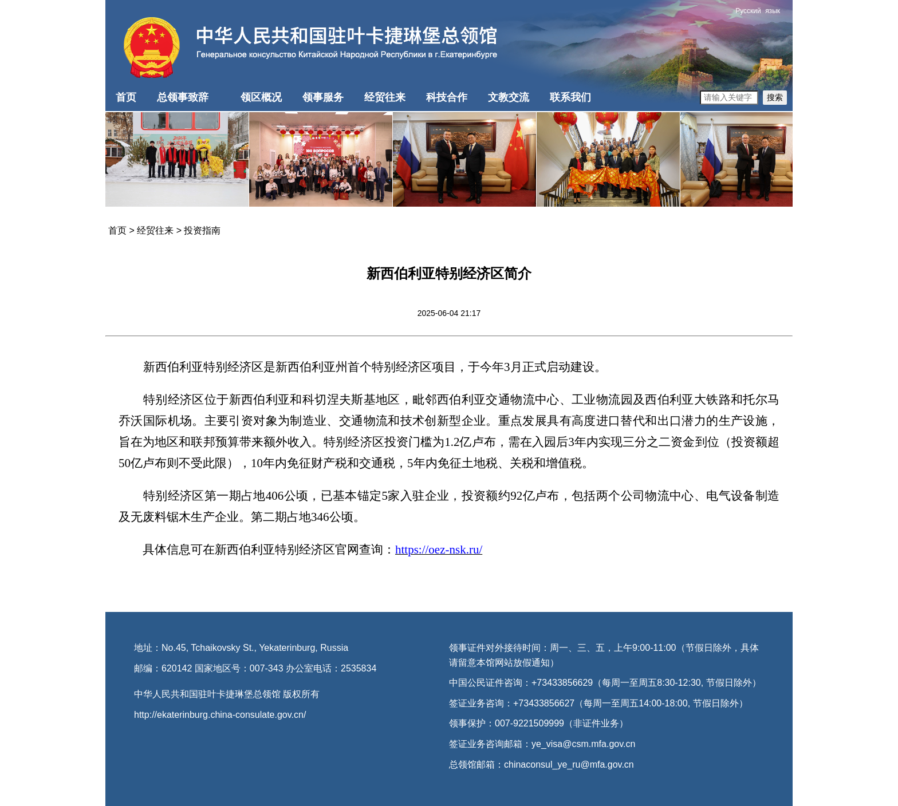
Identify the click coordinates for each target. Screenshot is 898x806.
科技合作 (446, 97)
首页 (126, 97)
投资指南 (202, 230)
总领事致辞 (182, 97)
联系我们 (570, 97)
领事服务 (323, 97)
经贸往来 (384, 97)
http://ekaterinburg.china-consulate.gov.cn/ (220, 715)
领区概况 (261, 97)
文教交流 (508, 97)
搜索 (775, 97)
